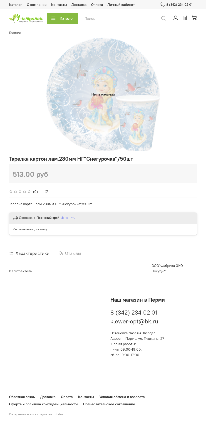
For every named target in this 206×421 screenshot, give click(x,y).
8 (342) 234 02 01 (176, 4)
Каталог (15, 4)
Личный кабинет (121, 4)
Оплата (97, 4)
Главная (15, 32)
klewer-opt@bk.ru (134, 321)
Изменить (68, 218)
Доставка (79, 4)
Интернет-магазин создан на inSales (36, 414)
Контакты (59, 4)
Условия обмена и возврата (122, 396)
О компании (37, 4)
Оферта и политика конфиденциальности (43, 404)
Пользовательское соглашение (109, 404)
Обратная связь (22, 396)
